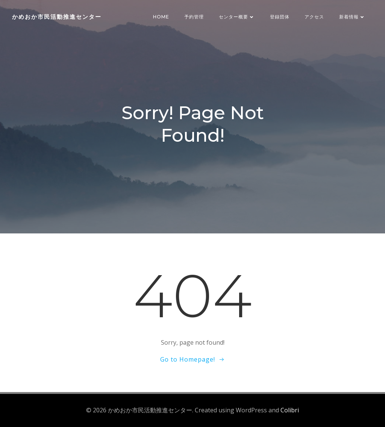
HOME (161, 17)
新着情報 (352, 17)
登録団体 (280, 17)
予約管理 (194, 17)
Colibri (289, 410)
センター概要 (237, 17)
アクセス (314, 17)
